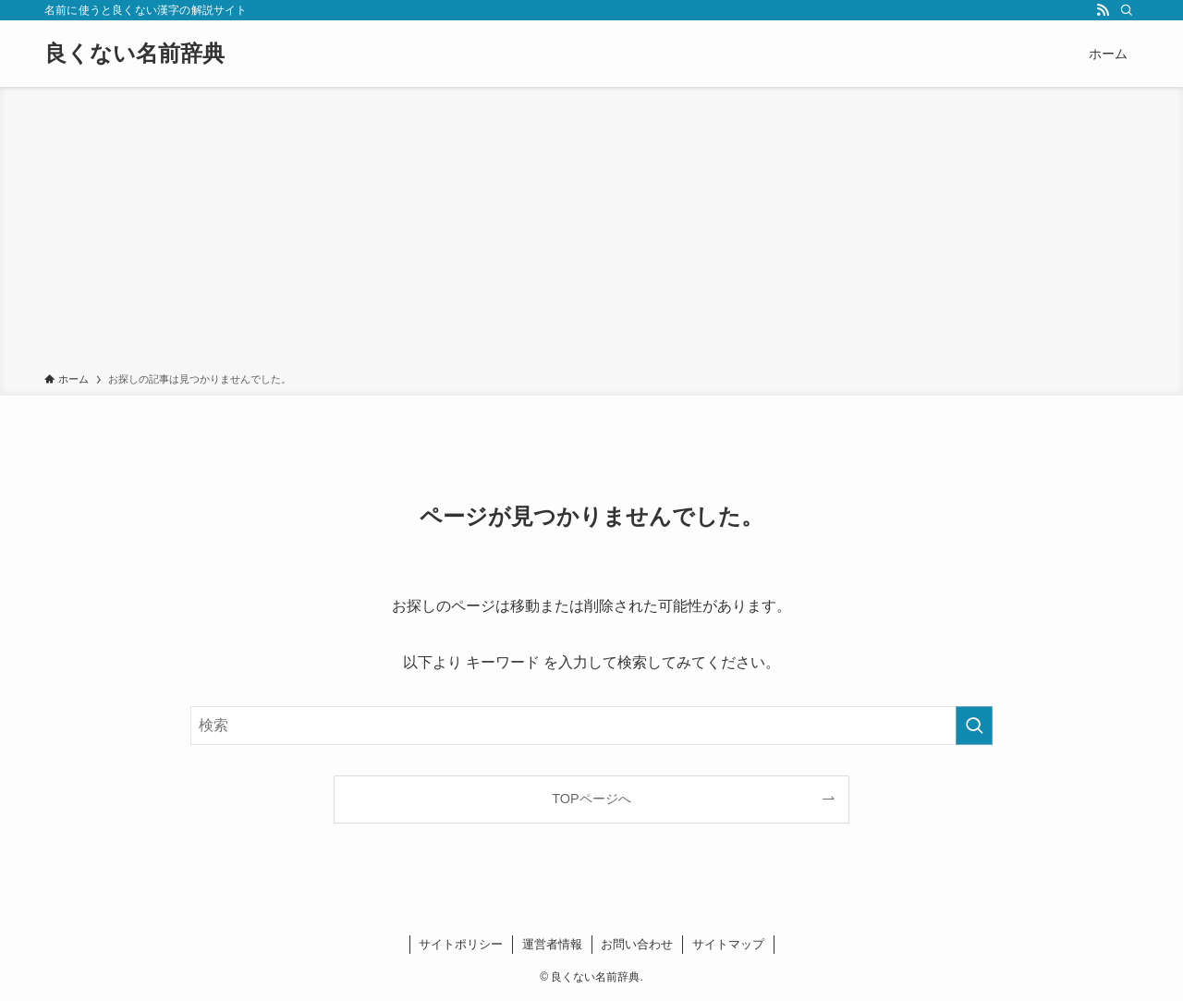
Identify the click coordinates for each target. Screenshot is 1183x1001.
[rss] (1103, 10)
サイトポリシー (461, 944)
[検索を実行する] (974, 725)
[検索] (1127, 10)
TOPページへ (591, 798)
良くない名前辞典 (134, 54)
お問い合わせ (637, 944)
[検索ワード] (591, 725)
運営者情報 (552, 944)
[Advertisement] (591, 233)
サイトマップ (728, 944)
